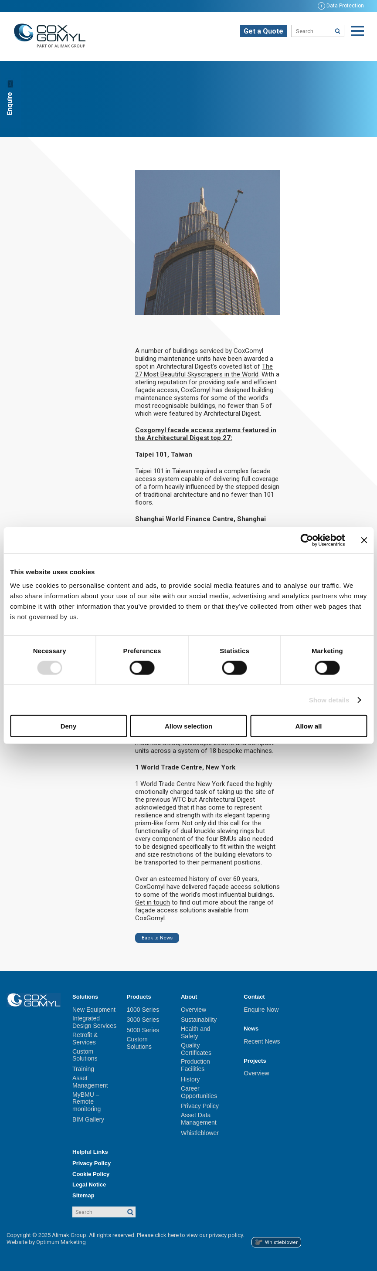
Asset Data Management (199, 1119)
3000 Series (142, 1019)
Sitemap (83, 1195)
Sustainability (199, 1019)
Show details (329, 699)
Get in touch (152, 902)
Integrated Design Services (94, 1022)
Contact (254, 996)
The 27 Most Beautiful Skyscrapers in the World (204, 370)
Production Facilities (195, 1065)
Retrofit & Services (85, 1038)
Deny (69, 726)
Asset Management (90, 1081)
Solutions (85, 996)
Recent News (262, 1041)
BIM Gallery (88, 1119)
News (251, 1028)
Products (138, 996)
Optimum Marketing (61, 1242)
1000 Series (142, 1009)
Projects (255, 1060)
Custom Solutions (85, 1055)
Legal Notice (89, 1184)
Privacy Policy (200, 1105)
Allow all (308, 726)
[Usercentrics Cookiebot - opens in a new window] (306, 539)
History (190, 1079)
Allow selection (188, 726)
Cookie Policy (90, 1174)
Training (83, 1068)
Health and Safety (196, 1032)
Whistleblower (200, 1132)
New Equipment (93, 1009)
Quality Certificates (196, 1049)
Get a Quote (263, 31)
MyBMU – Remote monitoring (86, 1102)
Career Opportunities (199, 1092)
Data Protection (341, 6)
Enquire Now (261, 1009)
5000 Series (142, 1030)
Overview (193, 1009)
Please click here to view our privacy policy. (190, 1235)
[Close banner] (364, 540)
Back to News (157, 938)
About (189, 996)
